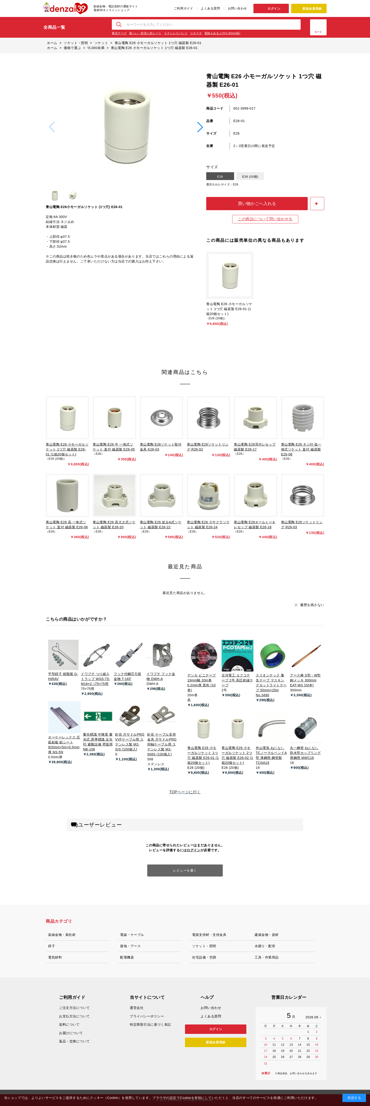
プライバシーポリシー (147, 1016)
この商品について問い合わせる (265, 219)
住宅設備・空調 (204, 957)
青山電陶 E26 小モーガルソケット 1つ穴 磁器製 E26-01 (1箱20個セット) (229, 309)
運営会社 (136, 1008)
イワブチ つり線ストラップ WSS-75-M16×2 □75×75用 (95, 679)
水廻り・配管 (265, 946)
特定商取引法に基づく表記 (150, 1024)
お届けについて (71, 1033)
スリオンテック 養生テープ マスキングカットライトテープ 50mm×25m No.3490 (271, 685)
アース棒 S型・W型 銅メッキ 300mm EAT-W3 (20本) (305, 680)
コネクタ (196, 33)
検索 (119, 24)
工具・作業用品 (267, 957)
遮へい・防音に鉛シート (145, 33)
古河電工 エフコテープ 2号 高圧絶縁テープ (237, 680)
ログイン (274, 8)
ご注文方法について (74, 1008)
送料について (69, 1024)
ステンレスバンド (176, 33)
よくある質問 (210, 8)
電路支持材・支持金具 (209, 935)
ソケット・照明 (204, 946)
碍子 (51, 946)
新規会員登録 (312, 8)
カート (318, 32)
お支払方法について (74, 1016)
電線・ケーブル (132, 935)
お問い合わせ (237, 8)
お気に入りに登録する (317, 203)
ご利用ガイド (183, 8)
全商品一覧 (54, 27)
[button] (200, 127)
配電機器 (127, 957)
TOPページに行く (185, 792)
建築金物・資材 (267, 935)
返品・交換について (74, 1041)
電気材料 (55, 957)
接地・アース (130, 946)
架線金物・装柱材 (62, 935)
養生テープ (119, 33)
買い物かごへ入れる (257, 203)
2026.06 (311, 1017)
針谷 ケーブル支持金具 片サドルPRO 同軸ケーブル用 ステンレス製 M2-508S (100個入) (162, 744)
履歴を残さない (312, 605)
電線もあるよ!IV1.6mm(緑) (222, 33)
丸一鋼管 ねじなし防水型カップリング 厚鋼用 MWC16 (305, 753)
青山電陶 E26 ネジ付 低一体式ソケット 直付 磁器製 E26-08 (301, 449)
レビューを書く (185, 870)
